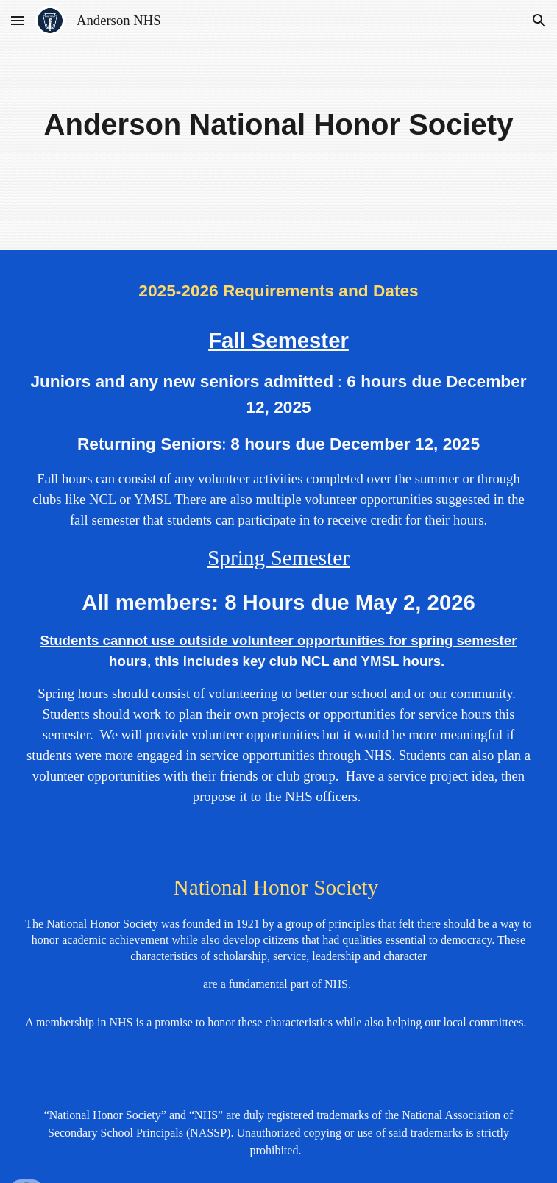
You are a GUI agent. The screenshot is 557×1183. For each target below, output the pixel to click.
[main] (279, 125)
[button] (17, 20)
